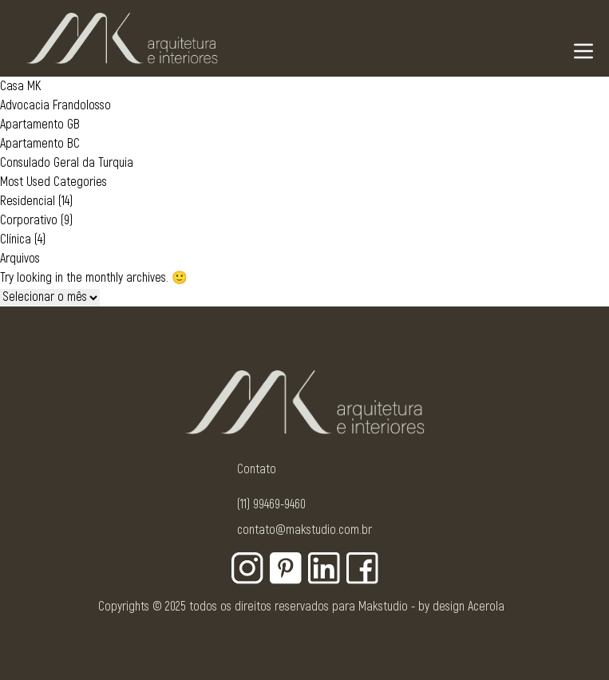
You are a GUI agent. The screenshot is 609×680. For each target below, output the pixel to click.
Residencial (27, 201)
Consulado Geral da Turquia (66, 163)
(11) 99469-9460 (271, 504)
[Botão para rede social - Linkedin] (324, 568)
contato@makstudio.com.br (304, 530)
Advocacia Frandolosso (55, 105)
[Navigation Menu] (583, 51)
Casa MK (20, 86)
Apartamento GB (40, 124)
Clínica (15, 239)
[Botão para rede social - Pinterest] (286, 568)
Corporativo (28, 220)
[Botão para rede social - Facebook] (362, 568)
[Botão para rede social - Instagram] (247, 568)
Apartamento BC (40, 144)
